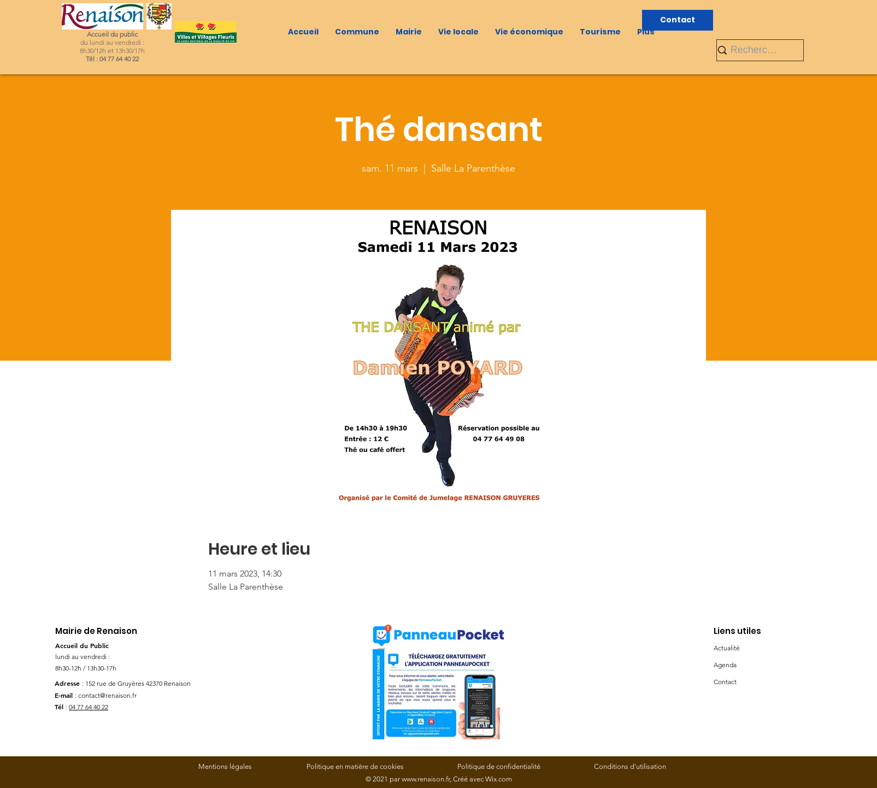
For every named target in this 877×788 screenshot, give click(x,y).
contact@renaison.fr (107, 695)
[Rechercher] (755, 50)
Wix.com (498, 779)
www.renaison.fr (426, 779)
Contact (725, 682)
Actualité (727, 648)
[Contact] (677, 20)
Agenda (725, 665)
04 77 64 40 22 (88, 707)
